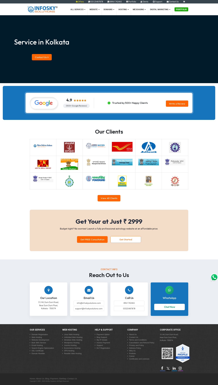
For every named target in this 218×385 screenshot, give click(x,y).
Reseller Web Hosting (72, 353)
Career (132, 356)
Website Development (40, 340)
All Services (77, 9)
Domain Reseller (38, 353)
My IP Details (102, 340)
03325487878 (129, 309)
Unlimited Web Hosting (73, 337)
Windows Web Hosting (73, 340)
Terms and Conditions (138, 340)
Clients (144, 2)
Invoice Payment (103, 343)
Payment (54, 379)
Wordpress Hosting (71, 343)
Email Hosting (37, 345)
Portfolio (131, 2)
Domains (109, 9)
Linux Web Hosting (71, 334)
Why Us (132, 351)
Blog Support (102, 337)
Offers (81, 2)
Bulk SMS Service (39, 343)
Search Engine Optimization (43, 348)
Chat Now (169, 306)
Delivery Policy (135, 348)
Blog (47, 379)
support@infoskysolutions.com (88, 309)
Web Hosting (37, 337)
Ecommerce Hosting (72, 348)
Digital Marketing (160, 9)
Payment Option (103, 334)
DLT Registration (103, 348)
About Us (133, 334)
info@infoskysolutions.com (89, 303)
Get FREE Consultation (92, 239)
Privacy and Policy (136, 345)
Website (95, 9)
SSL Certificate (38, 351)
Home (32, 379)
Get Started (125, 239)
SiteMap (62, 379)
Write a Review (177, 103)
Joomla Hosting (70, 345)
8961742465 (129, 303)
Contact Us (173, 2)
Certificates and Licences (139, 359)
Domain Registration (40, 334)
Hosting (123, 9)
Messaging (139, 9)
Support (157, 2)
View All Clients (109, 198)
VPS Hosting (69, 351)
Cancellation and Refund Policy (141, 343)
